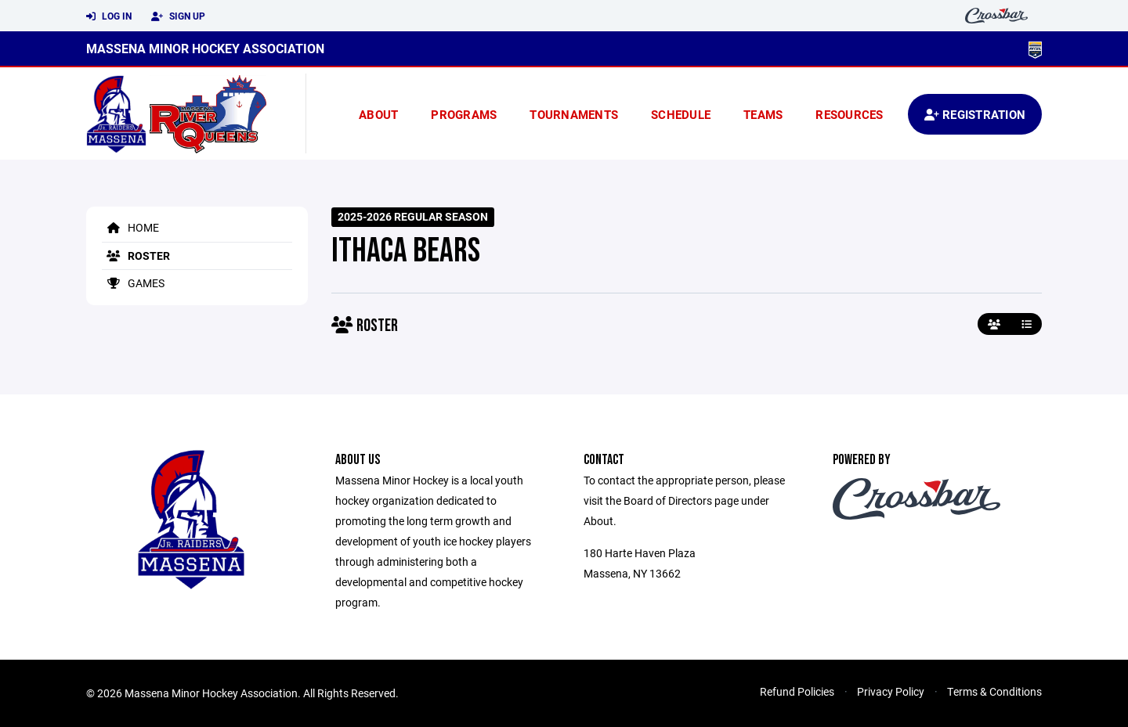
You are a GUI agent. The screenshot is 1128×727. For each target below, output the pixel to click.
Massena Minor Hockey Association (205, 48)
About (378, 114)
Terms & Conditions (994, 691)
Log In (109, 16)
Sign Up (178, 16)
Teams (763, 114)
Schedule (680, 114)
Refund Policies (797, 691)
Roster (136, 255)
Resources (849, 114)
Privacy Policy (890, 691)
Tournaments (574, 114)
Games (133, 282)
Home (130, 227)
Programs (464, 114)
